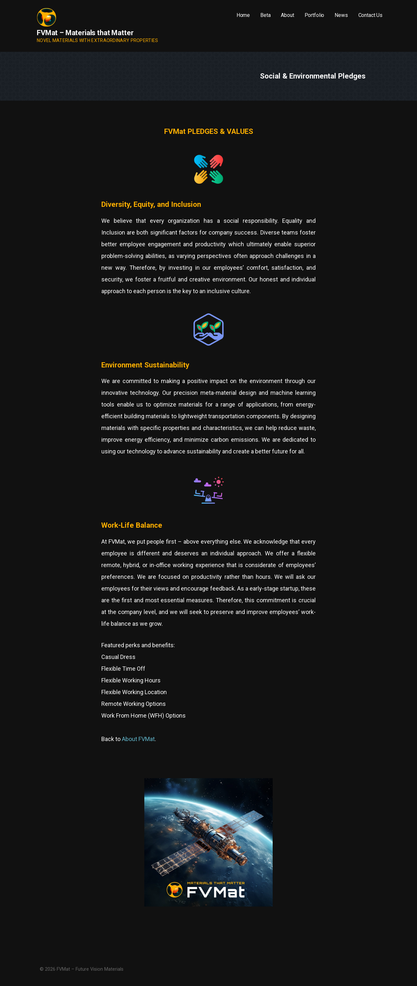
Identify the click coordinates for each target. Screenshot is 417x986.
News (341, 15)
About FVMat (138, 739)
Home (243, 15)
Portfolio (314, 15)
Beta (265, 15)
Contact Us (370, 15)
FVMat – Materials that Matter (85, 33)
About (287, 15)
